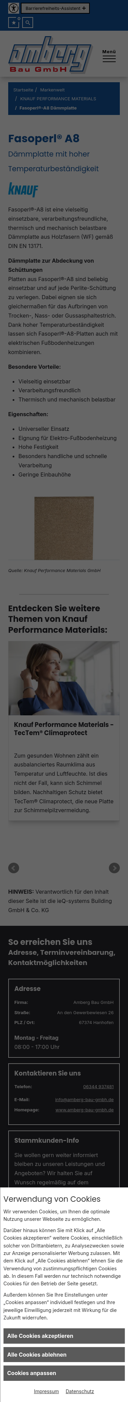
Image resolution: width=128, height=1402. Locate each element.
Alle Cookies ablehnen (37, 1354)
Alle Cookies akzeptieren (40, 1335)
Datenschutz (80, 1391)
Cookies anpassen (31, 1373)
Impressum (46, 1391)
